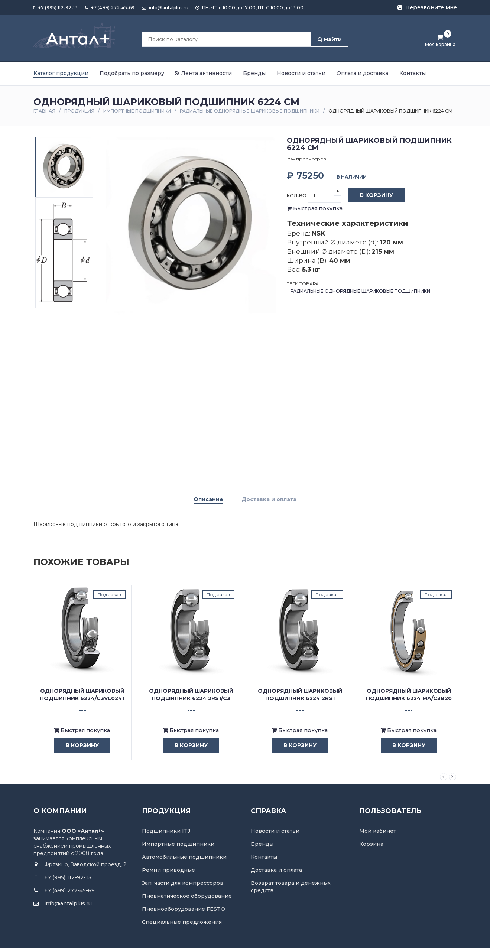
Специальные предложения (182, 922)
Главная (44, 111)
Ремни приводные (168, 870)
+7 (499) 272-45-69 (109, 7)
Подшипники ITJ (166, 831)
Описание (208, 499)
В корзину (371, 195)
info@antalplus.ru (165, 7)
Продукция (79, 111)
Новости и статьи (301, 73)
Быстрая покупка (315, 208)
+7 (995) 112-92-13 (55, 7)
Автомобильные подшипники (184, 857)
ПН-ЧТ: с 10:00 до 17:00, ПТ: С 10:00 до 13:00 (249, 7)
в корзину (77, 745)
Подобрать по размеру (132, 73)
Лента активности (203, 73)
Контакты (412, 73)
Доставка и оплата (268, 499)
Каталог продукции (60, 73)
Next (452, 776)
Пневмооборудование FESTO (183, 909)
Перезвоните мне (427, 7)
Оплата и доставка (362, 73)
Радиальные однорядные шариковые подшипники (249, 111)
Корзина (371, 844)
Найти (330, 39)
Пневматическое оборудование (187, 896)
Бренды (254, 73)
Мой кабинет (377, 831)
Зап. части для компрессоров (182, 883)
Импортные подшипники (137, 111)
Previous (443, 776)
